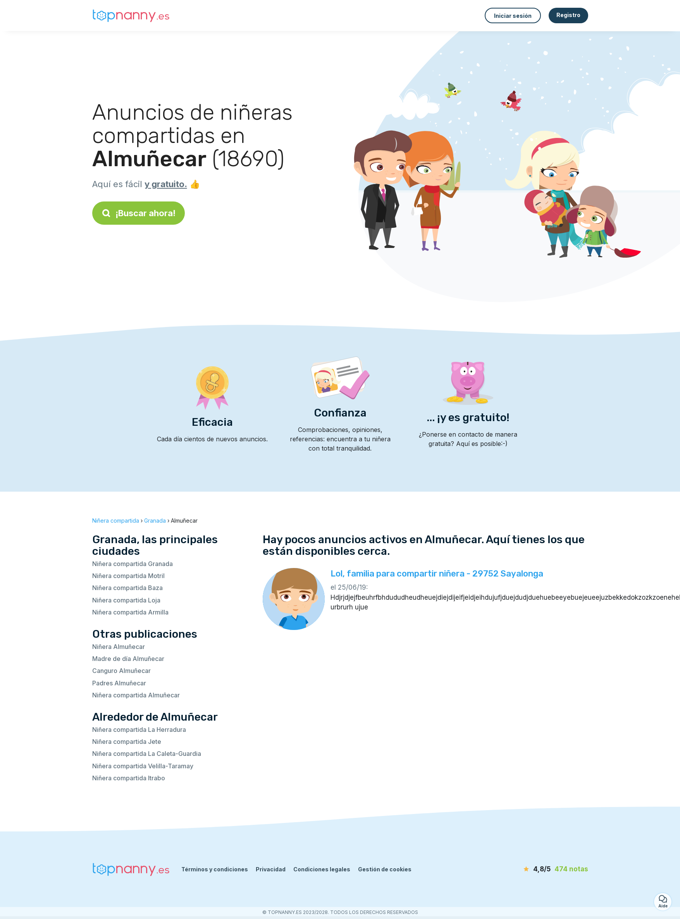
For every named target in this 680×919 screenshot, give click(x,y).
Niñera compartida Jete (126, 741)
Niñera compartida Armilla (130, 612)
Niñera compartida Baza (127, 588)
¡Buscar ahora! (139, 213)
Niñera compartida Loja (126, 600)
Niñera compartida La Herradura (139, 729)
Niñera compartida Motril (128, 576)
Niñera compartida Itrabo (128, 778)
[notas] (543, 869)
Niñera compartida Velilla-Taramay (142, 766)
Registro (568, 15)
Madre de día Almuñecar (128, 659)
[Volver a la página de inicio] (131, 15)
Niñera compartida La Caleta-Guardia (146, 753)
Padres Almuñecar (119, 683)
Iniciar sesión (513, 15)
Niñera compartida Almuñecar (136, 695)
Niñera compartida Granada (132, 564)
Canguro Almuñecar (121, 671)
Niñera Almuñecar (118, 647)
